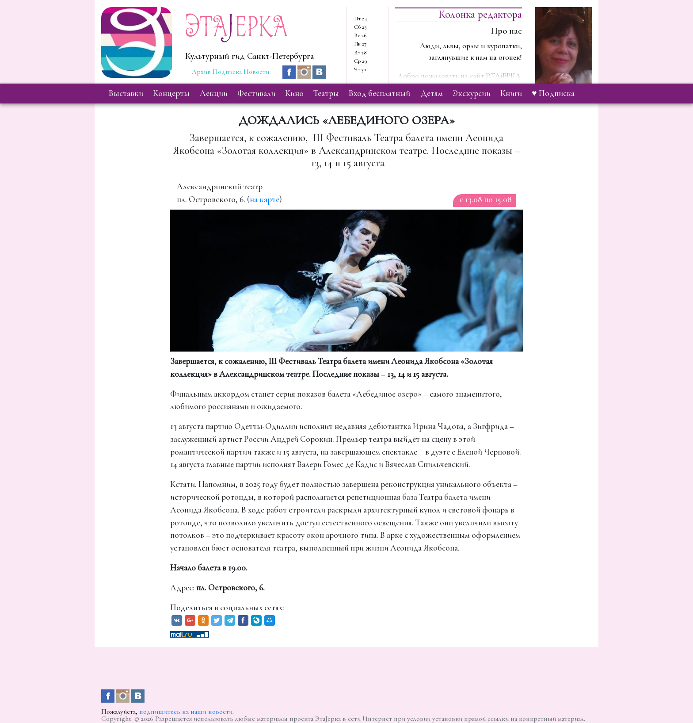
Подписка (227, 72)
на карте (264, 199)
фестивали (256, 93)
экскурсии (472, 93)
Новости (256, 72)
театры (326, 93)
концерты (171, 93)
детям (431, 93)
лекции (214, 93)
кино (294, 93)
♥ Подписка (553, 93)
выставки (126, 93)
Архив (201, 72)
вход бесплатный (379, 93)
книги (511, 93)
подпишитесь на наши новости (185, 711)
